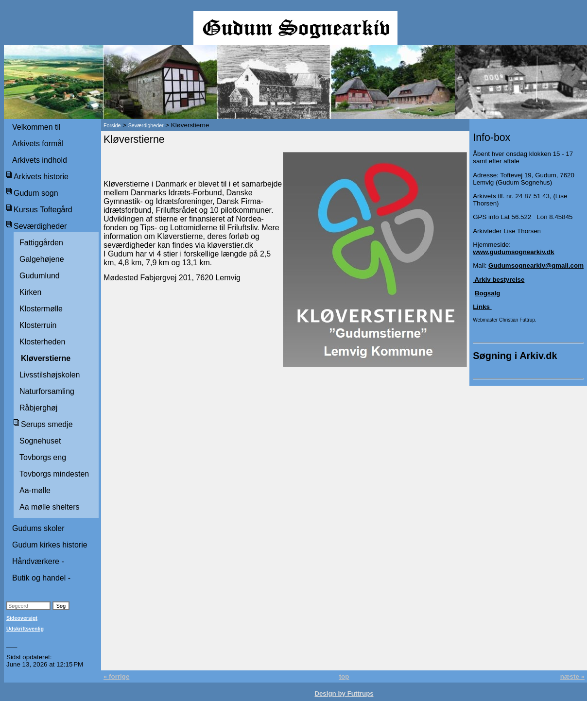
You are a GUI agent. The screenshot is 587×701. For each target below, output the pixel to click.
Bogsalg (488, 293)
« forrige (116, 676)
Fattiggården (41, 243)
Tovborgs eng (42, 457)
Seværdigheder (40, 226)
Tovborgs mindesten (54, 474)
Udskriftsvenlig (25, 629)
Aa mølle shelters (49, 507)
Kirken (30, 292)
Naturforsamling (46, 391)
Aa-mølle (35, 490)
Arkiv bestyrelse (498, 279)
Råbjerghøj (38, 408)
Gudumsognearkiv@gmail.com (536, 265)
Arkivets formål (38, 143)
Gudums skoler (38, 528)
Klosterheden (42, 342)
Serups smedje (47, 424)
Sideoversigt (21, 618)
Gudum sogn (36, 193)
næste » (572, 676)
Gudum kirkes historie (49, 545)
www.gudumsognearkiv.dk (513, 252)
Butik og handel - (41, 578)
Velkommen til (36, 127)
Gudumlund (39, 276)
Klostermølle (41, 309)
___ (11, 645)
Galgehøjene (41, 259)
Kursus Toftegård (43, 209)
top (344, 676)
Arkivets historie (41, 176)
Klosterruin (37, 325)
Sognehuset (40, 441)
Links (482, 306)
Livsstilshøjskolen (49, 375)
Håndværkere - (38, 561)
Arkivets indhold (39, 160)
